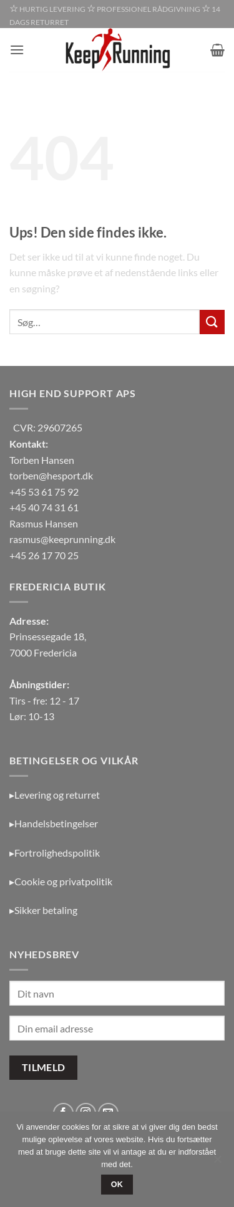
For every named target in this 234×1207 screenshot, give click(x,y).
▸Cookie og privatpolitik (60, 881)
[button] (16, 49)
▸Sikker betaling (43, 910)
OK (117, 1184)
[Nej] (217, 1163)
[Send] (212, 322)
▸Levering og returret (54, 795)
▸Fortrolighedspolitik (54, 852)
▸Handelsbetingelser (53, 823)
